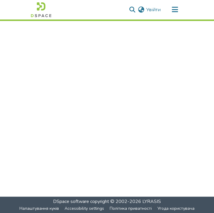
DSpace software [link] (71, 201)
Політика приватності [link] (131, 208)
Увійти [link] (153, 9)
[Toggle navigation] (175, 9)
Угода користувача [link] (176, 208)
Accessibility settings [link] (84, 208)
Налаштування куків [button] (39, 208)
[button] (41, 9)
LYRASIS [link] (151, 201)
